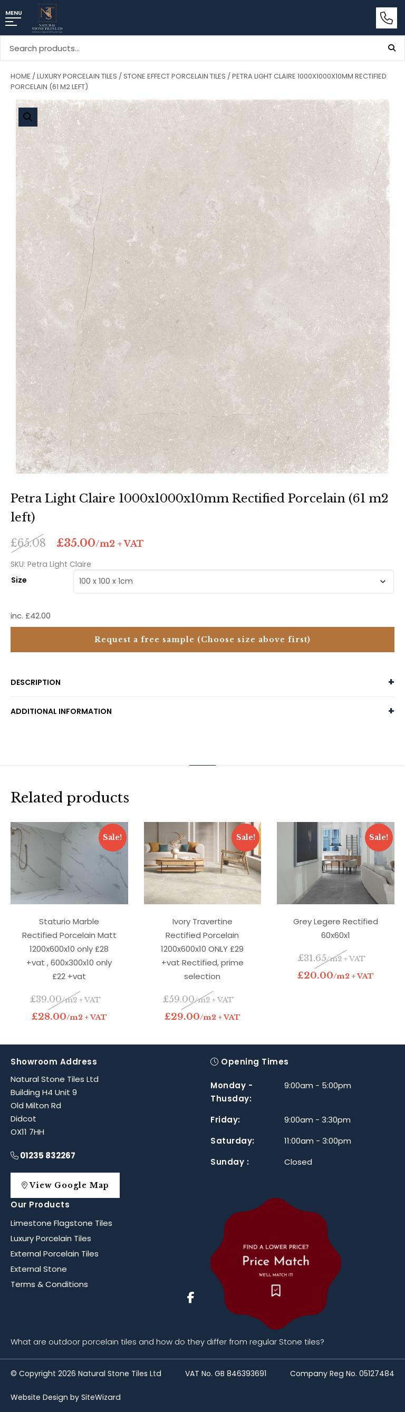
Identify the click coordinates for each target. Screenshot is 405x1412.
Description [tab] (36, 682)
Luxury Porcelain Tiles (77, 76)
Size (19, 579)
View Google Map (70, 1185)
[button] (27, 117)
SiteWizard (101, 1397)
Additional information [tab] (61, 711)
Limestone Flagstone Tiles (61, 1223)
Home (21, 76)
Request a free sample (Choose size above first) (202, 639)
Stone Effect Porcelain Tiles (174, 76)
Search (392, 48)
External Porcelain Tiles (55, 1253)
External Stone (39, 1268)
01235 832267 (43, 1155)
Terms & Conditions (49, 1284)
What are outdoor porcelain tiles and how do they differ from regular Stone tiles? (167, 1341)
